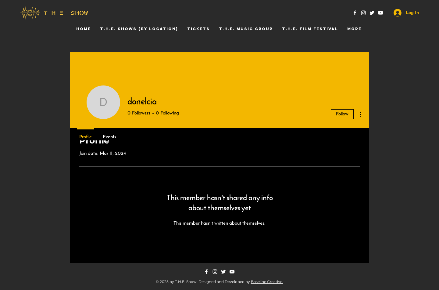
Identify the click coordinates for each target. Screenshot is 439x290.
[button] (139, 29)
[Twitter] (372, 13)
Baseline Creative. (267, 281)
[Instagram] (363, 13)
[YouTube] (380, 13)
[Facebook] (355, 13)
